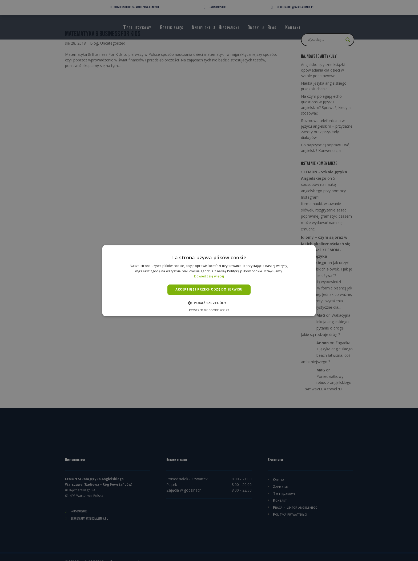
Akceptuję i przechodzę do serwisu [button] (208, 289)
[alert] (209, 280)
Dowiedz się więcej (209, 276)
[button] (209, 302)
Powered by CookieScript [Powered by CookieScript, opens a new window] (209, 310)
